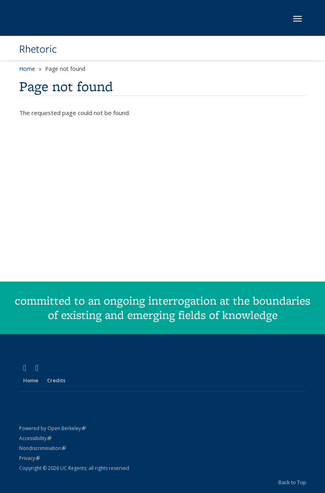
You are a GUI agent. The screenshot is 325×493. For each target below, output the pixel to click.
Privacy (29, 458)
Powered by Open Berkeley (52, 428)
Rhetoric (38, 49)
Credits (56, 380)
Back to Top (292, 482)
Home (27, 68)
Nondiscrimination (42, 448)
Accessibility (35, 438)
